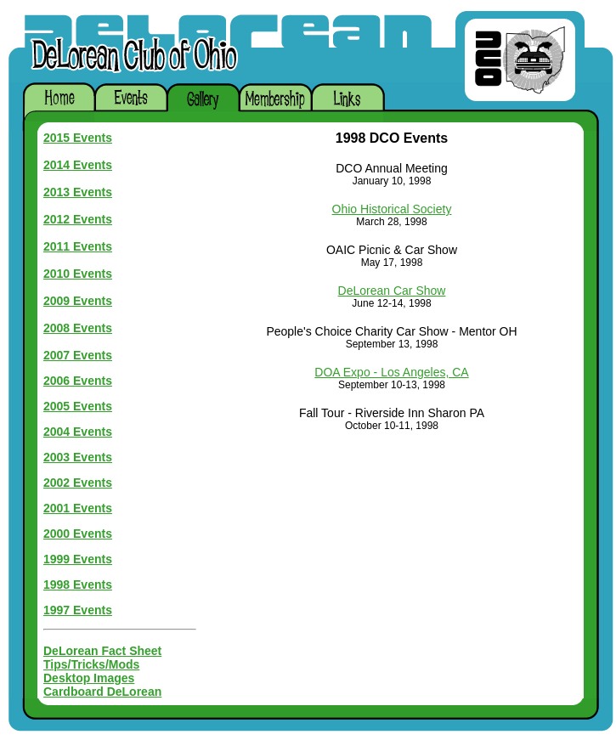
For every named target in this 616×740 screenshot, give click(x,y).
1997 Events (77, 610)
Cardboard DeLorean (102, 691)
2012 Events (77, 219)
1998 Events (77, 584)
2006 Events (77, 380)
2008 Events (77, 328)
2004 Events (77, 431)
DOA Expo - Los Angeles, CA (391, 372)
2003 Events (77, 457)
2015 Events (77, 137)
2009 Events (77, 301)
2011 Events (77, 246)
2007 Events (77, 355)
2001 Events (77, 508)
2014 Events (77, 165)
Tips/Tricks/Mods (91, 664)
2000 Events (77, 533)
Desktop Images (88, 678)
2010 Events (77, 273)
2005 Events (77, 406)
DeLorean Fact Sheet (102, 651)
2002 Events (77, 482)
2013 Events (77, 192)
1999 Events (77, 559)
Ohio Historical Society (392, 209)
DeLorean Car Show (392, 290)
